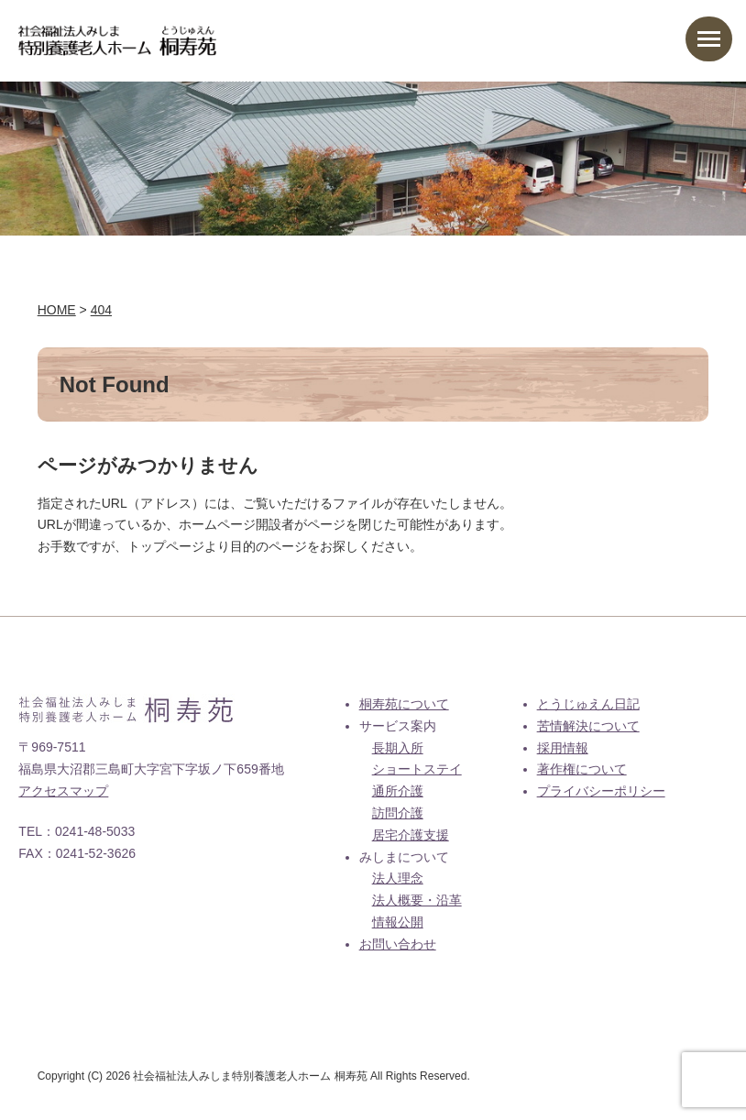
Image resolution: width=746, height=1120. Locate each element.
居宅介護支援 (410, 835)
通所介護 (397, 791)
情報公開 (397, 922)
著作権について (582, 769)
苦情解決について (588, 726)
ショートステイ (417, 769)
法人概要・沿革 (417, 900)
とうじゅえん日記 (588, 704)
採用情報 (562, 748)
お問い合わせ (397, 944)
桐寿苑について (404, 704)
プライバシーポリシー (601, 791)
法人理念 (397, 878)
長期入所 (397, 748)
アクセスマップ (63, 791)
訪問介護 (397, 813)
